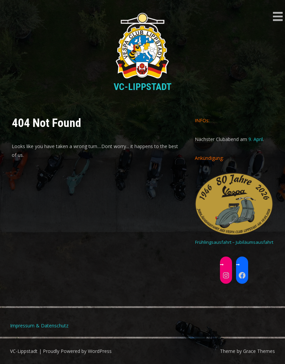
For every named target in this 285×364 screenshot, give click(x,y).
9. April (255, 139)
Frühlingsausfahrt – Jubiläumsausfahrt (234, 242)
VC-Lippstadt (143, 86)
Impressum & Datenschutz (39, 325)
